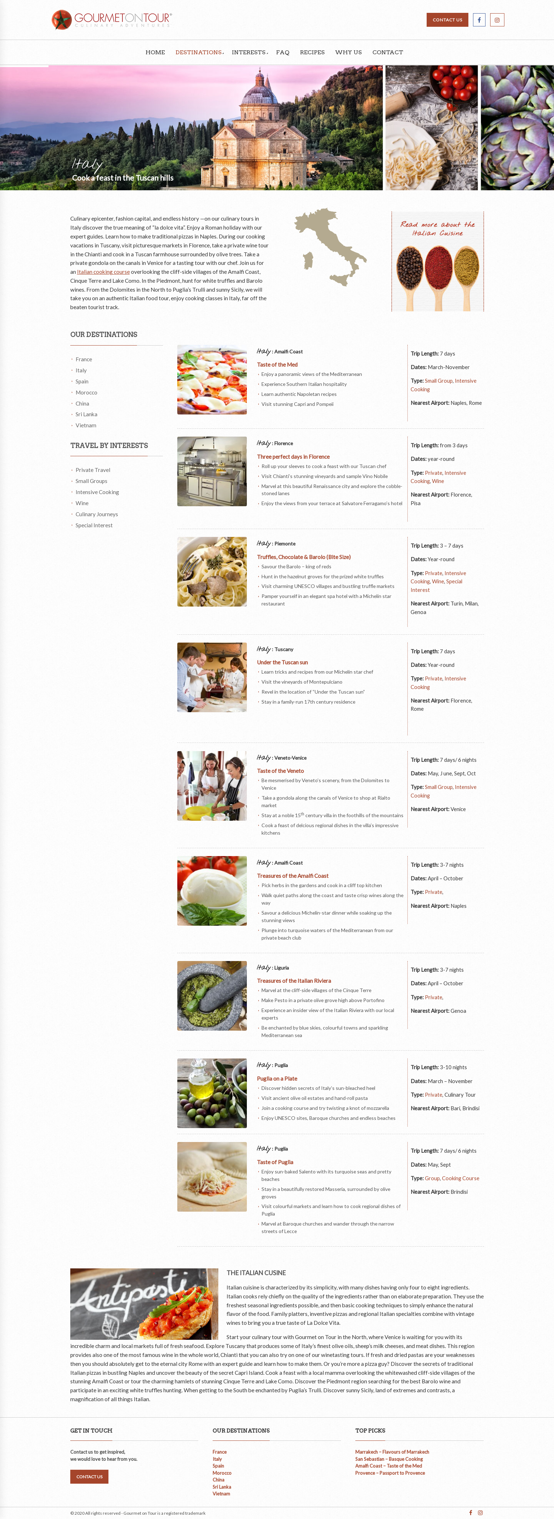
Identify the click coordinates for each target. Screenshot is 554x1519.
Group (432, 1178)
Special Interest (94, 525)
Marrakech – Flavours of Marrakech (392, 1452)
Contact (387, 52)
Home (155, 52)
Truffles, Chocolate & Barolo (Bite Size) (304, 557)
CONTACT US (447, 19)
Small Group (439, 380)
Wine (82, 503)
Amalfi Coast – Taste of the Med (388, 1466)
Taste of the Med (277, 364)
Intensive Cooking (97, 492)
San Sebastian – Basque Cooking (389, 1459)
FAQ (282, 52)
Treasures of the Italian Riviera (294, 980)
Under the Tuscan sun (282, 662)
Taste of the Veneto (280, 771)
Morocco (86, 392)
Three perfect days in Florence (293, 456)
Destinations (199, 52)
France (84, 359)
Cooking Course (460, 1178)
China (82, 403)
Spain (82, 381)
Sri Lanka (86, 414)
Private (433, 472)
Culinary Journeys (97, 514)
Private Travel (93, 470)
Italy (81, 370)
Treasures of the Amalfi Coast (293, 875)
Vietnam (86, 425)
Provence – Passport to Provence (390, 1473)
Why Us (348, 52)
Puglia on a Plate (277, 1078)
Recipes (312, 52)
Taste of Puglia (275, 1162)
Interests (248, 52)
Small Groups (91, 481)
